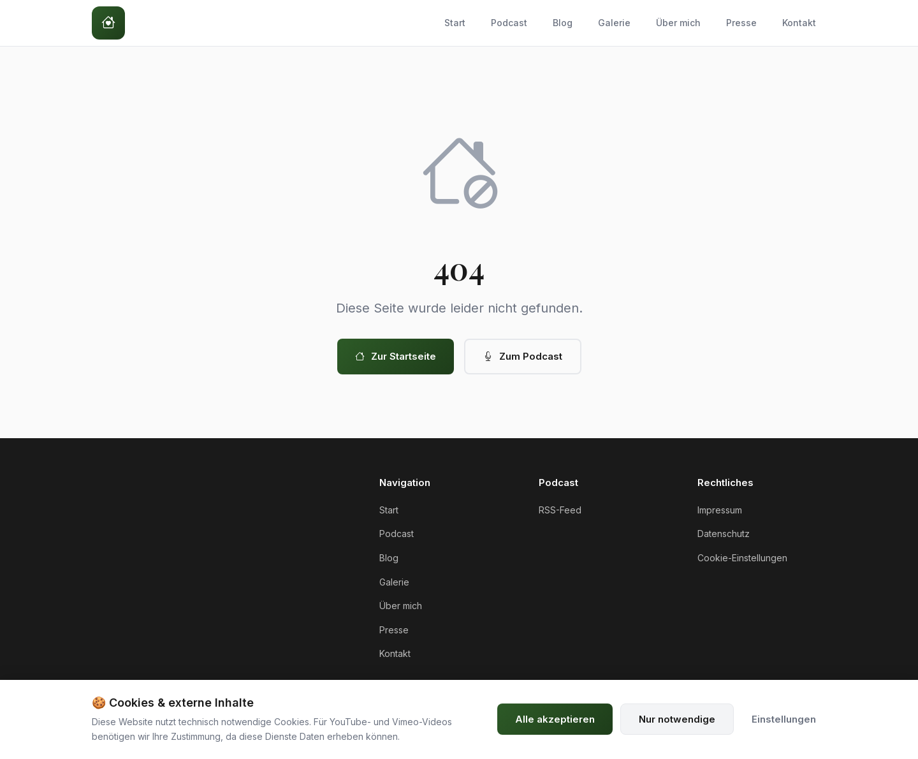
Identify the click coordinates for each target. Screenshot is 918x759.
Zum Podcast (522, 356)
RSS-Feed (560, 510)
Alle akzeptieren (555, 719)
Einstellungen (784, 719)
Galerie (614, 22)
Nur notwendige (677, 719)
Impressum (719, 510)
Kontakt (799, 22)
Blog (562, 22)
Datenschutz (723, 533)
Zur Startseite (395, 356)
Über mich (678, 22)
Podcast (509, 22)
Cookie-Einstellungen (742, 557)
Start (454, 22)
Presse (741, 22)
